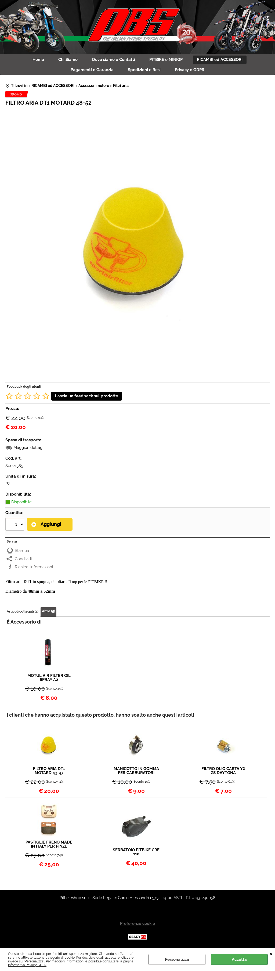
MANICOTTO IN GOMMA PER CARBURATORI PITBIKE (136, 773)
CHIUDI (270, 953)
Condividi (23, 561)
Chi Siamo (66, 60)
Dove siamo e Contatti (113, 60)
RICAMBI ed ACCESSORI (223, 60)
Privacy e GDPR (191, 71)
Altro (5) (48, 613)
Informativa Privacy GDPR (27, 965)
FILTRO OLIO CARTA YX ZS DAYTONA (223, 773)
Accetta (239, 959)
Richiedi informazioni (34, 569)
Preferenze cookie (137, 925)
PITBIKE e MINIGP (167, 60)
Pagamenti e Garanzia (90, 71)
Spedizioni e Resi (144, 71)
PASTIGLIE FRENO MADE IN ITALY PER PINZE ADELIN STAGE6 (49, 846)
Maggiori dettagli (28, 450)
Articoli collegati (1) (22, 613)
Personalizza (177, 959)
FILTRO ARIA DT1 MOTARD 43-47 (49, 773)
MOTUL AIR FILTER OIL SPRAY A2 (49, 680)
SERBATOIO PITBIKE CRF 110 (136, 854)
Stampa (22, 552)
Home (35, 60)
